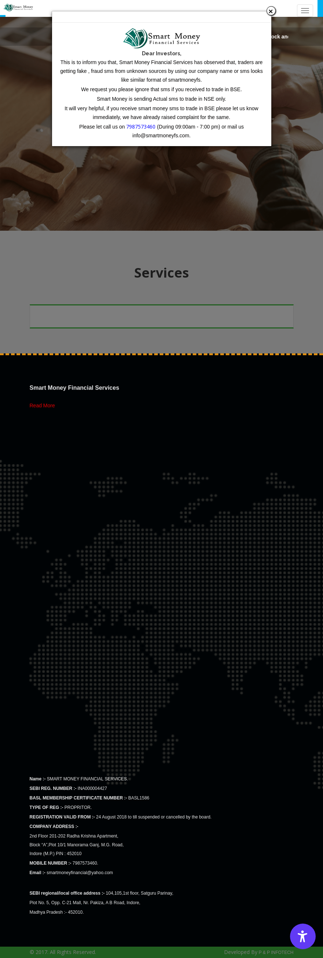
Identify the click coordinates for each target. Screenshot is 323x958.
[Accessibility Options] (303, 936)
